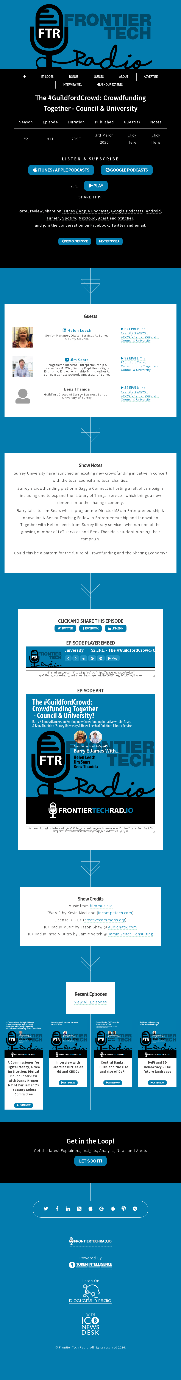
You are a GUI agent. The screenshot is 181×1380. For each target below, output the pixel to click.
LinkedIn (115, 628)
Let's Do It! (90, 1161)
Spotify (69, 218)
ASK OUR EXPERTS (110, 85)
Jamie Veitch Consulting (130, 933)
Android (153, 210)
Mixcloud (87, 218)
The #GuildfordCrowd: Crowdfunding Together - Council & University (140, 335)
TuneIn (53, 218)
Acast (103, 218)
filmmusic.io (101, 905)
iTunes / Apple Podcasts (85, 210)
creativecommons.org (104, 919)
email (140, 225)
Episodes (47, 77)
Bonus (73, 77)
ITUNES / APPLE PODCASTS (61, 170)
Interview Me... (72, 85)
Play (96, 186)
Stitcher (125, 218)
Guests (99, 77)
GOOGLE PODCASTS (127, 170)
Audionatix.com (122, 926)
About (123, 77)
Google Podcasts (127, 210)
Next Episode (109, 241)
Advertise (151, 77)
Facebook (99, 225)
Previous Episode (75, 241)
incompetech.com (115, 912)
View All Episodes (90, 1001)
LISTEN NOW (23, 1105)
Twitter (118, 225)
